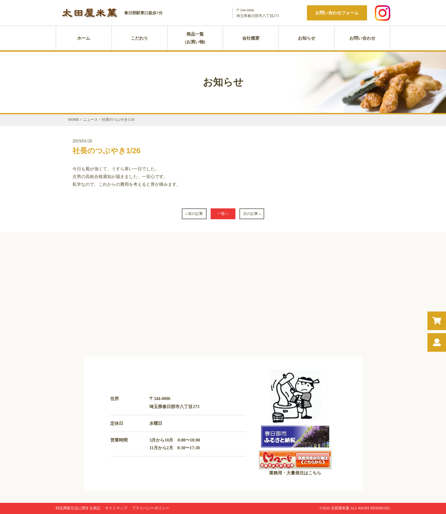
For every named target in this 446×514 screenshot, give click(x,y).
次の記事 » (252, 213)
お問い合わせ (362, 38)
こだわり (139, 38)
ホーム (83, 38)
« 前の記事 (194, 213)
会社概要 (251, 38)
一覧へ (223, 213)
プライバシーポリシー (150, 508)
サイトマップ (116, 508)
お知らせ (306, 38)
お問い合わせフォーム (337, 13)
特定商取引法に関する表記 (78, 508)
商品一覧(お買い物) (195, 38)
